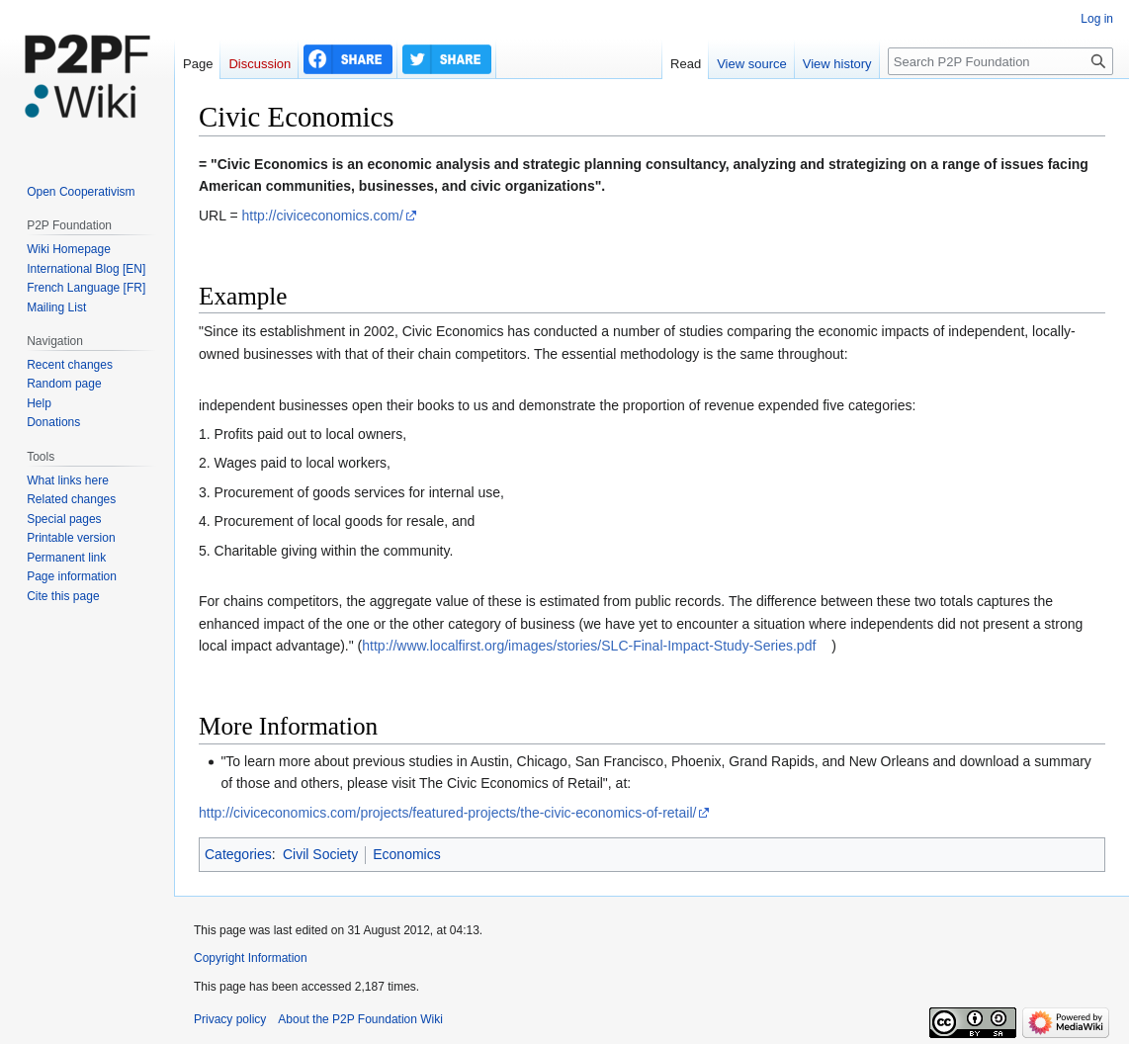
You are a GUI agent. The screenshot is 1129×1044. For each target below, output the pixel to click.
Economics (406, 854)
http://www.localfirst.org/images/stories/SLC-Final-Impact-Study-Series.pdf (589, 645)
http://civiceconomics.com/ (321, 215)
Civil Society (320, 854)
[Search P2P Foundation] (1000, 61)
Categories (238, 854)
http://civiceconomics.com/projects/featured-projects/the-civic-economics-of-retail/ (447, 813)
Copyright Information (250, 958)
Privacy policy (230, 1019)
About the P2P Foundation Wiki (360, 1019)
